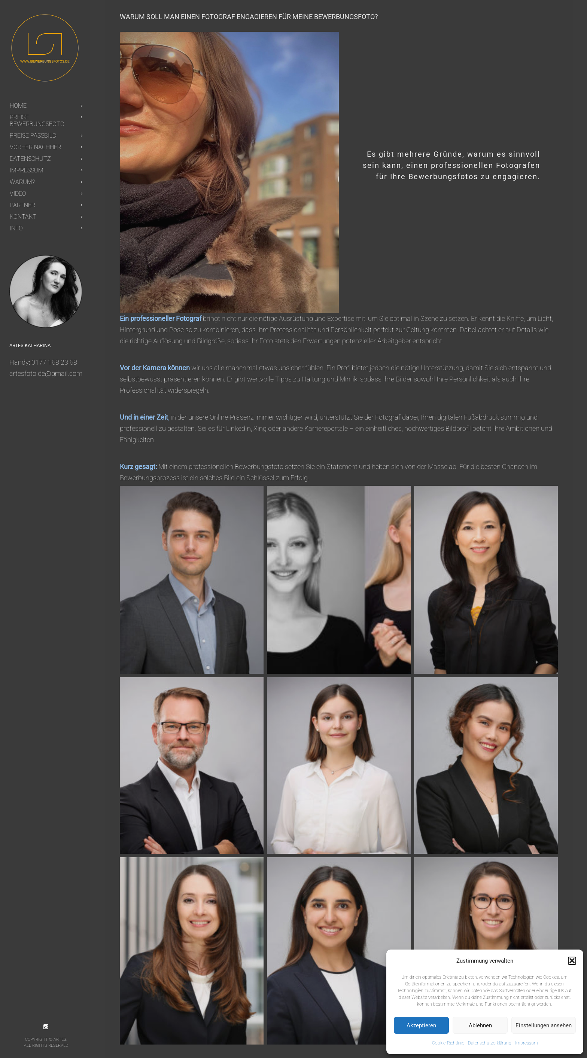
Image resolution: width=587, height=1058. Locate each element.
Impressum (526, 1043)
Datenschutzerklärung (489, 1043)
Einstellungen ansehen (543, 1025)
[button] (572, 961)
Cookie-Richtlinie (448, 1043)
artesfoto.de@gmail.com (45, 373)
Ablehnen (480, 1025)
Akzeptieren (421, 1025)
